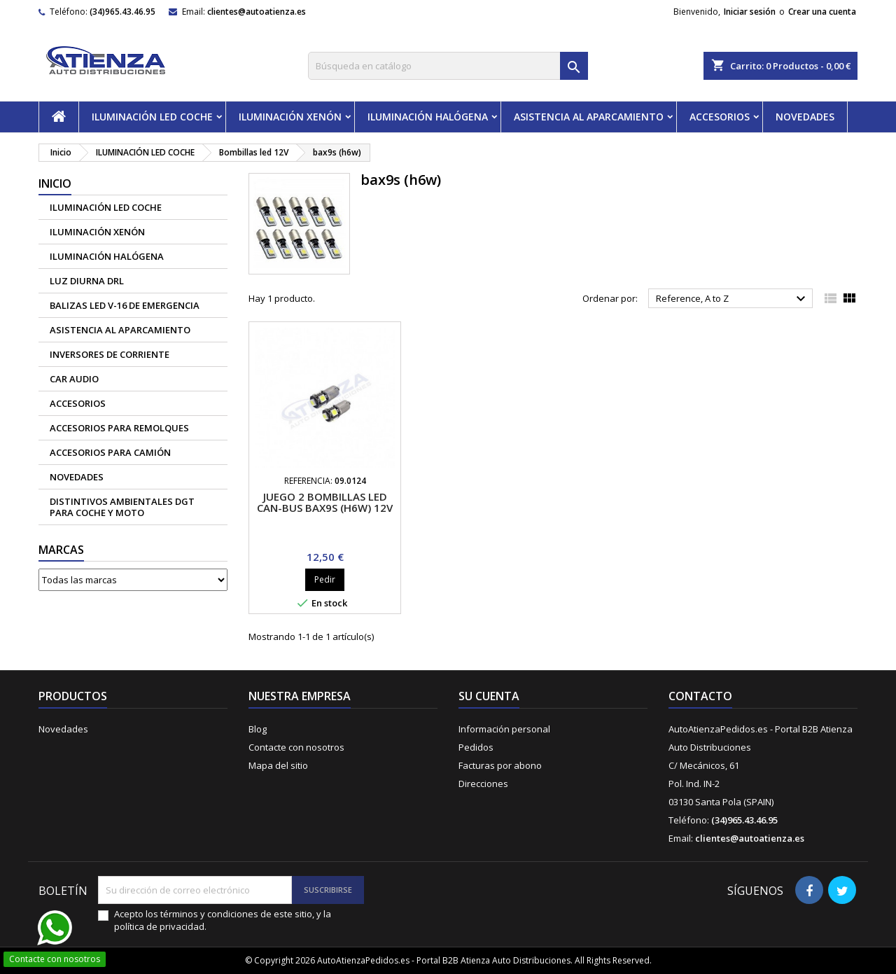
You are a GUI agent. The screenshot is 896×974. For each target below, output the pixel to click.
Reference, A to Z (732, 299)
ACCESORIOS (720, 116)
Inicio (54, 183)
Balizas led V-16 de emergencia (125, 305)
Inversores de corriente (109, 354)
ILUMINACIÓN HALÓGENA (428, 116)
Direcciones (483, 783)
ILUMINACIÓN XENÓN (290, 116)
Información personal (504, 729)
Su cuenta (488, 696)
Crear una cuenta (822, 12)
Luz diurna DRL (87, 280)
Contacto (700, 696)
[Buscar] (448, 66)
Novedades (63, 729)
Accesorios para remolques (119, 428)
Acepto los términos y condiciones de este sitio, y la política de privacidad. (222, 920)
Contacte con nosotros (296, 747)
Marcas (61, 549)
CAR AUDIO (74, 379)
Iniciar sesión (750, 12)
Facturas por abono (500, 765)
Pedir (324, 579)
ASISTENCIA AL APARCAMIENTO (589, 116)
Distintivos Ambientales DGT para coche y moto (122, 507)
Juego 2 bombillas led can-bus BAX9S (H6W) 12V (325, 502)
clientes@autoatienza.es (256, 12)
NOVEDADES (805, 116)
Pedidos (475, 747)
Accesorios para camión (110, 452)
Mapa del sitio (278, 765)
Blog (257, 729)
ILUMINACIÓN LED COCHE (152, 116)
